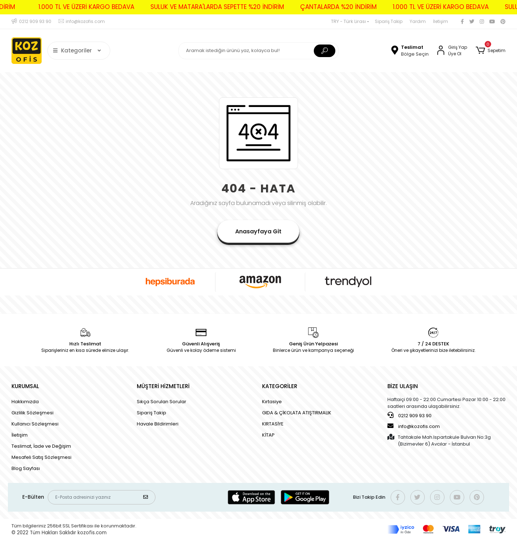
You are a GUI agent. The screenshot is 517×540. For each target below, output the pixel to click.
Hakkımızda (25, 401)
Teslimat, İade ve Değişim (41, 446)
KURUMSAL (25, 386)
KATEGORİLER (279, 386)
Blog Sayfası (25, 468)
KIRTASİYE (273, 423)
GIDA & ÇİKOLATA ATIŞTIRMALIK (296, 412)
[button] (491, 51)
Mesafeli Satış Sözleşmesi (41, 457)
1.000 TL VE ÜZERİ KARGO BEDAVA (79, 7)
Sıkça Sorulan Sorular (161, 401)
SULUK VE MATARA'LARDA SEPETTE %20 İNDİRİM (210, 7)
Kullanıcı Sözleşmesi (35, 423)
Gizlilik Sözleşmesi (32, 412)
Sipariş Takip (388, 21)
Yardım (418, 21)
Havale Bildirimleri (157, 423)
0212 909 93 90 (409, 415)
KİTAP (268, 435)
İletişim (440, 21)
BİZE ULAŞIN (402, 386)
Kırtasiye (272, 401)
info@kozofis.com (413, 426)
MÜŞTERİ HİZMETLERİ (163, 386)
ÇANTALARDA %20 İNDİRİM (331, 7)
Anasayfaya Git (258, 231)
